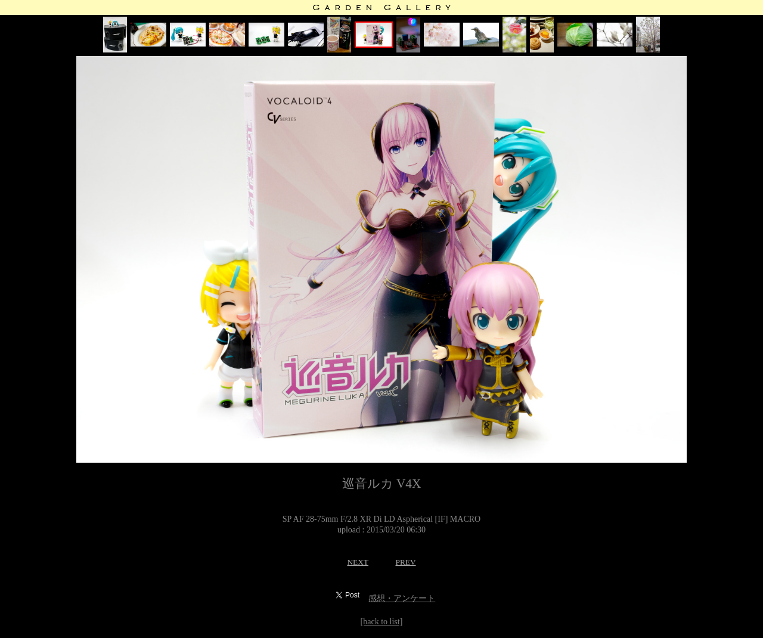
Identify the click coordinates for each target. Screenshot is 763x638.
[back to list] (382, 621)
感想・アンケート (401, 598)
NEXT (357, 562)
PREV (405, 562)
